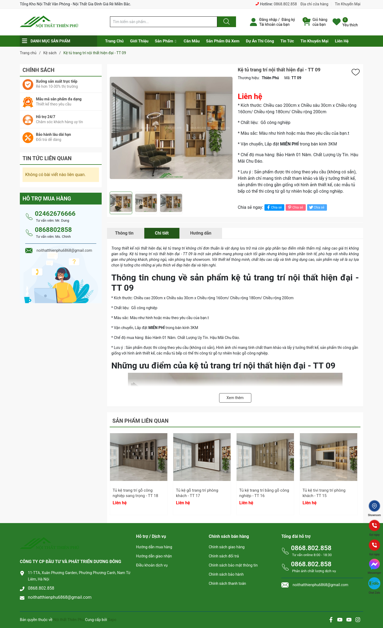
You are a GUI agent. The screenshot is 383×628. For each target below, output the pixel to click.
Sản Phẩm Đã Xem (222, 41)
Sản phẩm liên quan (140, 421)
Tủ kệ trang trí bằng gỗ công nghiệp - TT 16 (264, 493)
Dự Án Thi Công (260, 41)
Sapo (112, 620)
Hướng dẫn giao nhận (154, 556)
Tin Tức (287, 41)
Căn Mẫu (192, 41)
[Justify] (225, 21)
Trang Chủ (114, 41)
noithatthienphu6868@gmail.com (59, 597)
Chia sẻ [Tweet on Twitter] (316, 207)
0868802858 (53, 229)
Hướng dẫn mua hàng (154, 547)
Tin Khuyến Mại (347, 4)
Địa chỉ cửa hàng (314, 4)
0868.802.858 (285, 4)
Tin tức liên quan (47, 158)
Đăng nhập (268, 19)
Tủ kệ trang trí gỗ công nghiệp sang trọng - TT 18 (135, 493)
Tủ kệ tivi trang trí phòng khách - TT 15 (324, 493)
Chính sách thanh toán (227, 583)
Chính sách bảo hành (226, 574)
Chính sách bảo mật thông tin (233, 565)
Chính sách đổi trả (224, 556)
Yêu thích (350, 25)
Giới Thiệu (139, 41)
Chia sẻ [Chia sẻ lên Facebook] (274, 207)
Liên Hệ (342, 41)
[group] (171, 128)
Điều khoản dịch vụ (151, 565)
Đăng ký (288, 19)
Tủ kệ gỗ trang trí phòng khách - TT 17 (197, 493)
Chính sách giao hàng (227, 547)
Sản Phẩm (164, 41)
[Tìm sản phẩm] (163, 21)
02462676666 (55, 213)
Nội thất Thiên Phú (69, 620)
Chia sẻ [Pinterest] (295, 207)
